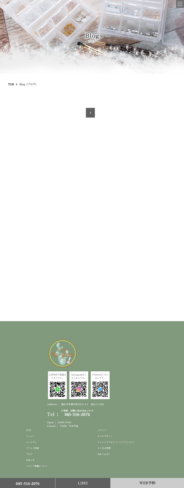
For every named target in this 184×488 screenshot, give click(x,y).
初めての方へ (104, 454)
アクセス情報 (32, 448)
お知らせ (30, 460)
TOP (28, 430)
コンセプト (31, 442)
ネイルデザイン (105, 436)
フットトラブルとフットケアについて (116, 442)
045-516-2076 (27, 483)
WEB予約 (147, 483)
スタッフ (102, 430)
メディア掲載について (36, 466)
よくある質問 (104, 448)
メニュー (30, 436)
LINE (83, 483)
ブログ (29, 454)
